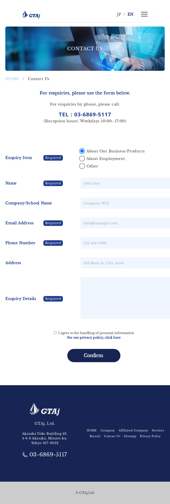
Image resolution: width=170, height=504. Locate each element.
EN (131, 14)
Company (107, 430)
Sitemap (130, 436)
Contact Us (112, 436)
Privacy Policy (150, 436)
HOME (12, 79)
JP (119, 14)
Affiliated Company (133, 430)
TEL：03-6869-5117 (85, 114)
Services (158, 430)
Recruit (95, 436)
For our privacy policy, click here (94, 338)
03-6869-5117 (44, 454)
